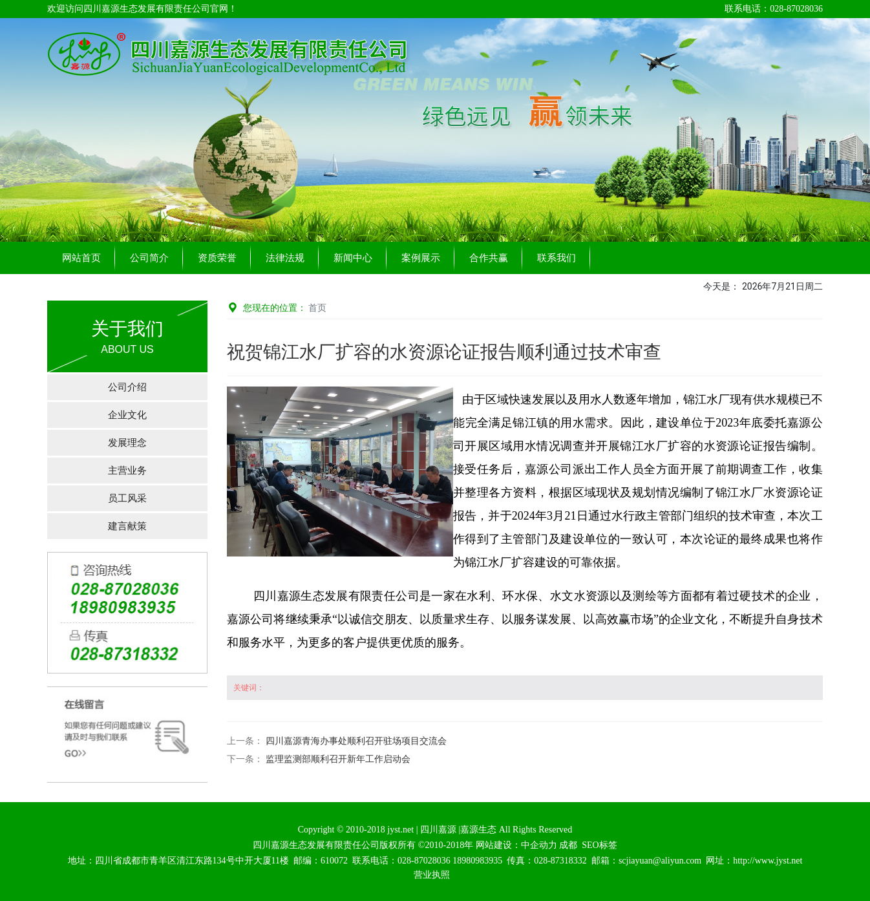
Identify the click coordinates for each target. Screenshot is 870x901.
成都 (568, 845)
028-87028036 (424, 860)
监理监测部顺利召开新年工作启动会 (338, 759)
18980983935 (477, 860)
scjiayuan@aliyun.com (660, 860)
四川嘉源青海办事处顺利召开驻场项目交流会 (356, 741)
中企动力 (539, 845)
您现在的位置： (276, 307)
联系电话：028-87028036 (774, 9)
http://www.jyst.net (767, 860)
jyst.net (399, 829)
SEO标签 (599, 845)
